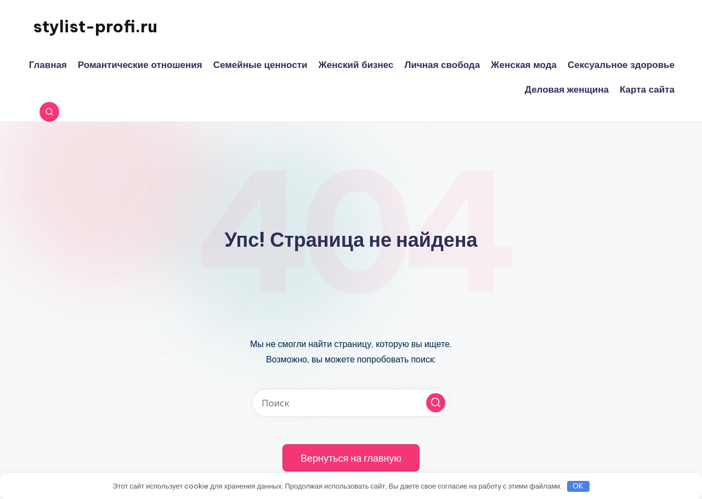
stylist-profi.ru (95, 26)
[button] (435, 402)
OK (578, 485)
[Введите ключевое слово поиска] (351, 403)
